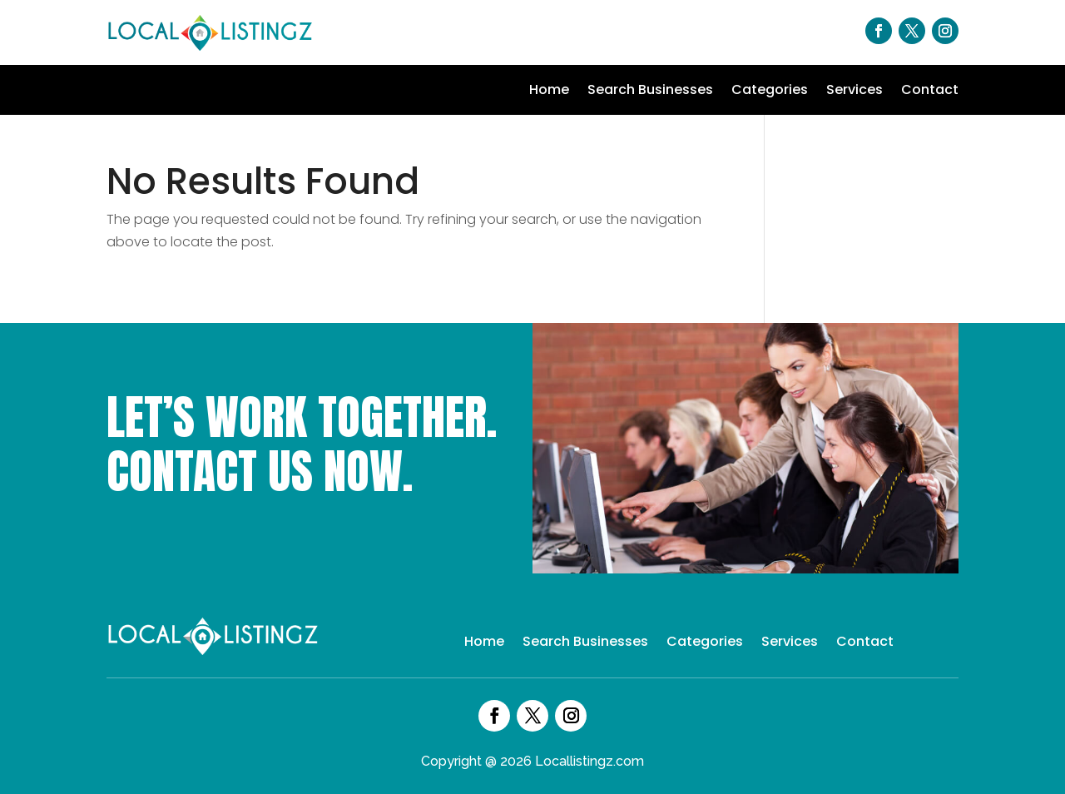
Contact (929, 91)
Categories (769, 91)
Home (549, 91)
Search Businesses (650, 91)
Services (854, 91)
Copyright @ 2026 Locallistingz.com (532, 761)
